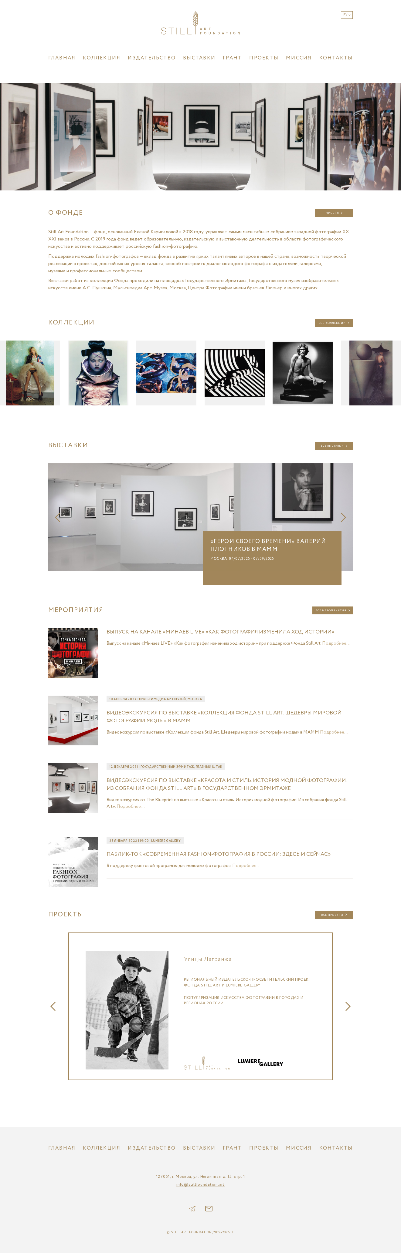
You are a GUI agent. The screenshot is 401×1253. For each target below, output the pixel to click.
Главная (62, 58)
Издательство (152, 58)
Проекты (264, 58)
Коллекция (102, 58)
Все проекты (332, 915)
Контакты (336, 58)
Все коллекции (332, 323)
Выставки (199, 58)
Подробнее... (336, 643)
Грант (232, 58)
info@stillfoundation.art (200, 1185)
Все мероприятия (331, 611)
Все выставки (332, 446)
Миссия (299, 58)
